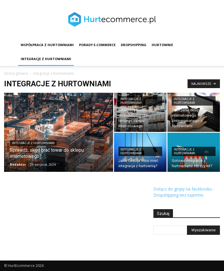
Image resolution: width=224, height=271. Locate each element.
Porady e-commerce (97, 45)
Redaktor (18, 164)
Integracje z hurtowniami (46, 59)
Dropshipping (133, 45)
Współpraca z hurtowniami (47, 45)
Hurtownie (162, 45)
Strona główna (16, 73)
